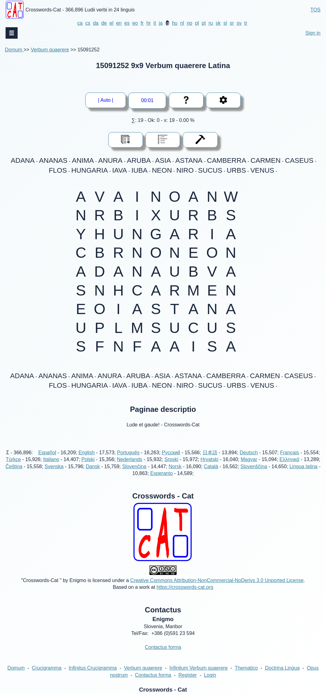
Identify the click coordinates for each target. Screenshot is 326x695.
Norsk (175, 473)
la (167, 23)
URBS (236, 170)
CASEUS (299, 160)
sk (218, 23)
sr (232, 23)
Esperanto (161, 480)
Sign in (312, 33)
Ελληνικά (289, 466)
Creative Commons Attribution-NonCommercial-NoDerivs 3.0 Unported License (216, 587)
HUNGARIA (89, 170)
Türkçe (13, 466)
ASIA (163, 160)
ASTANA (189, 160)
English (87, 459)
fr (142, 23)
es (127, 23)
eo (135, 23)
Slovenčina (134, 473)
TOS (316, 9)
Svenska (54, 473)
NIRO (185, 170)
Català (211, 473)
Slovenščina (253, 473)
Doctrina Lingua (282, 675)
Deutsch (249, 459)
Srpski (171, 466)
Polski (88, 466)
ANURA (110, 160)
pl (197, 23)
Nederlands (129, 466)
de (104, 23)
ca (80, 23)
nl (182, 23)
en (119, 23)
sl (225, 23)
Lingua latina (304, 473)
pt (204, 23)
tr (245, 23)
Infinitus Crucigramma (93, 675)
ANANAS (53, 160)
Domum (14, 49)
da (96, 23)
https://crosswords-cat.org (185, 594)
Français (289, 459)
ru (210, 23)
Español (47, 459)
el (111, 23)
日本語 (210, 459)
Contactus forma (163, 654)
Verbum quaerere (50, 49)
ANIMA (83, 160)
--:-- (148, 100)
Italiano (51, 466)
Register (187, 681)
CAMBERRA (226, 160)
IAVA (119, 170)
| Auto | (107, 100)
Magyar (249, 466)
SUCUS (210, 170)
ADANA (23, 160)
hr (148, 23)
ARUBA (139, 160)
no (189, 23)
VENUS (262, 170)
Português (128, 459)
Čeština (14, 473)
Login (210, 681)
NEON (162, 170)
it (154, 23)
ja (160, 23)
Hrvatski (209, 466)
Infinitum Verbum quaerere (198, 675)
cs (87, 23)
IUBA (139, 170)
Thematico (246, 675)
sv (239, 23)
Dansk (93, 473)
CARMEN (266, 160)
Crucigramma (47, 675)
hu (175, 23)
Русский (171, 459)
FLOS (58, 170)
